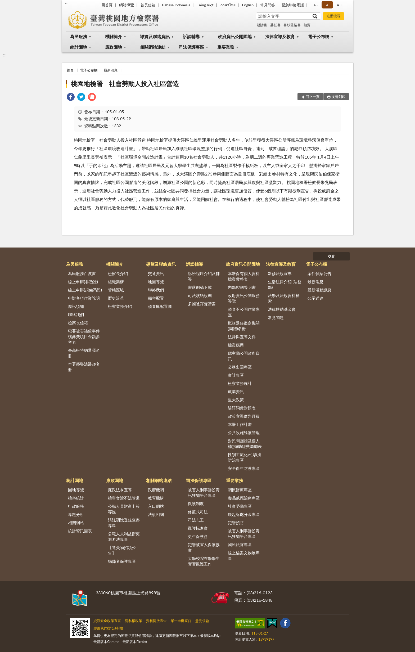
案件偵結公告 (319, 273)
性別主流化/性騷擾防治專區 (244, 457)
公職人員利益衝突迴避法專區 (124, 536)
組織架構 (116, 281)
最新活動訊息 (319, 289)
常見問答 (267, 5)
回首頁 (106, 5)
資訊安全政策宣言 (107, 621)
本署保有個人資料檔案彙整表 (244, 276)
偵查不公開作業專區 (244, 312)
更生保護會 (198, 536)
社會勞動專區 (240, 506)
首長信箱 (148, 5)
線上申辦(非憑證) (83, 281)
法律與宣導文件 (242, 336)
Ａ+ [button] (339, 5)
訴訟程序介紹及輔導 (204, 276)
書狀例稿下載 (200, 287)
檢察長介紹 (118, 273)
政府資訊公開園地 (235, 36)
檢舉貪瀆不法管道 (124, 498)
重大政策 (236, 399)
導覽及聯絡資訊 (155, 36)
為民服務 (78, 36)
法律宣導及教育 (280, 36)
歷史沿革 (116, 298)
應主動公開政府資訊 (244, 356)
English (248, 5)
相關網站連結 (152, 47)
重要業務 (225, 47)
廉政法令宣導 (120, 489)
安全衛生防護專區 (244, 468)
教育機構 (156, 498)
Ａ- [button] (315, 5)
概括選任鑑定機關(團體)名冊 (244, 326)
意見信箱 (202, 621)
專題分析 (76, 514)
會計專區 (236, 375)
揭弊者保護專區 (122, 561)
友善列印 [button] (338, 97)
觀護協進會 (198, 528)
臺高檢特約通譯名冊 (84, 353)
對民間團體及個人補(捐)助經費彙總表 (245, 443)
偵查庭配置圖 (160, 306)
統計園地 (78, 47)
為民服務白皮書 (82, 273)
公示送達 (315, 298)
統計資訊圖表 (80, 530)
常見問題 (276, 317)
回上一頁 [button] (312, 97)
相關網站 (76, 522)
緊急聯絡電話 (293, 5)
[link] (71, 97)
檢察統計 (76, 498)
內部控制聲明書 (242, 287)
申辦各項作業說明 (84, 298)
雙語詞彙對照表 (242, 408)
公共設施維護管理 (244, 432)
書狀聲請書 (292, 25)
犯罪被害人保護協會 (204, 547)
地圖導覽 (156, 281)
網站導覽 (126, 5)
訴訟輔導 (191, 36)
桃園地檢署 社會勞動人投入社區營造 (125, 83)
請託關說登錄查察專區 (124, 523)
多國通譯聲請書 (202, 303)
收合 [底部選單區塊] (331, 256)
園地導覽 (76, 489)
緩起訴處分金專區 (244, 514)
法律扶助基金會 (282, 309)
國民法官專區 (240, 544)
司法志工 (196, 520)
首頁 (70, 70)
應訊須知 (76, 306)
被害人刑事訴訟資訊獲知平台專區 (204, 492)
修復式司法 (198, 511)
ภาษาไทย (228, 5)
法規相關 (156, 514)
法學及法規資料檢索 (284, 298)
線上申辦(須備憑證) (85, 289)
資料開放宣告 (156, 621)
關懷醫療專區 (240, 489)
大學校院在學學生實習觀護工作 (204, 561)
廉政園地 (113, 47)
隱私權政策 (133, 621)
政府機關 (156, 489)
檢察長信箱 (78, 322)
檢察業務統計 (240, 383)
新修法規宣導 (280, 273)
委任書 (275, 25)
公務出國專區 (240, 367)
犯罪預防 (236, 522)
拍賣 (307, 25)
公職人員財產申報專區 (124, 509)
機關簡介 (113, 36)
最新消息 (111, 70)
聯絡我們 (76, 314)
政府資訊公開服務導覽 (244, 298)
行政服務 (76, 506)
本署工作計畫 (240, 424)
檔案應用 (236, 345)
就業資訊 (236, 391)
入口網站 (156, 506)
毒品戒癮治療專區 (244, 498)
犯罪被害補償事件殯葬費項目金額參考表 (84, 336)
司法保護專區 (191, 47)
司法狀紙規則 (200, 295)
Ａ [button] (327, 5)
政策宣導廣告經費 (244, 416)
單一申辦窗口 (181, 621)
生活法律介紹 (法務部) (285, 284)
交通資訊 (156, 273)
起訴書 (262, 25)
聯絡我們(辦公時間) (108, 628)
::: (66, 4)
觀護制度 (196, 503)
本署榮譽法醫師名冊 (84, 367)
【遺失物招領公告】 (122, 550)
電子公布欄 (318, 36)
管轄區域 (116, 289)
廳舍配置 (156, 298)
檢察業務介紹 (120, 306)
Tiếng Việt (205, 5)
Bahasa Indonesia (176, 5)
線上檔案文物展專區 (244, 555)
